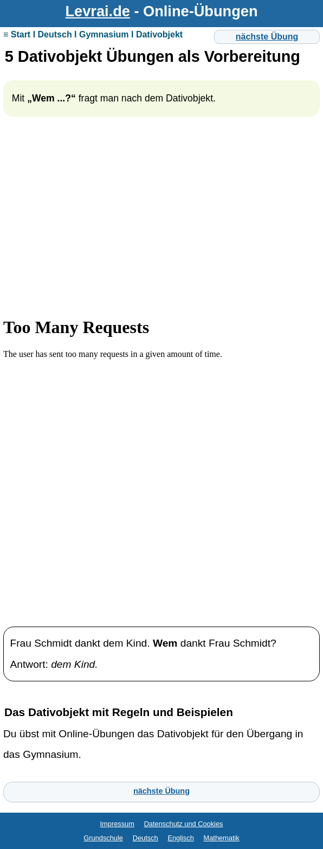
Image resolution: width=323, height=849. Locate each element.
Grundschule (103, 838)
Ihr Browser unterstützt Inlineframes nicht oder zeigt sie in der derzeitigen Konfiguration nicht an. (161, 457)
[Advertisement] (161, 225)
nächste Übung (267, 36)
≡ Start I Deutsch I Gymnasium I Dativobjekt (93, 34)
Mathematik (222, 838)
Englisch (180, 838)
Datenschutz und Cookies (183, 824)
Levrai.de (98, 11)
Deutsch (145, 838)
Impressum (117, 824)
